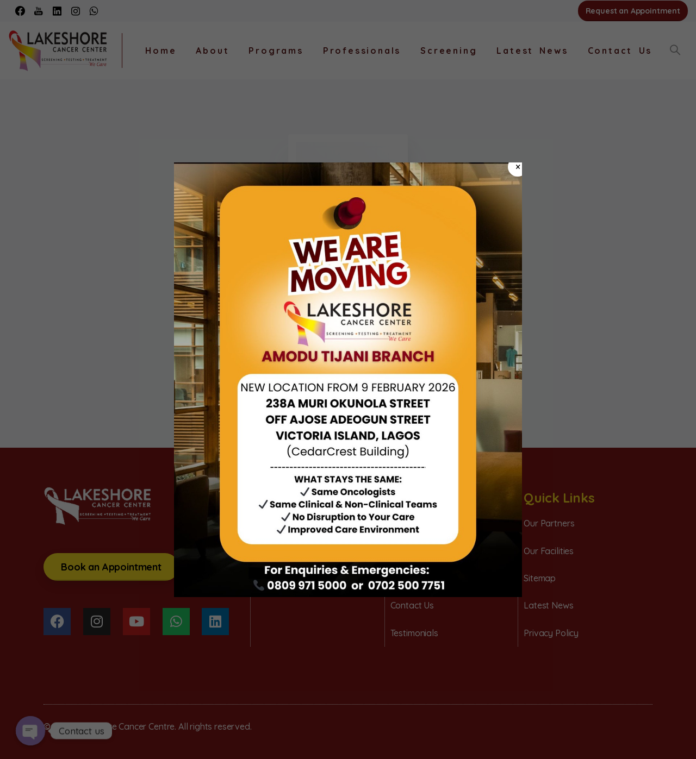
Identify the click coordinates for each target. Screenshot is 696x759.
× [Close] (517, 166)
